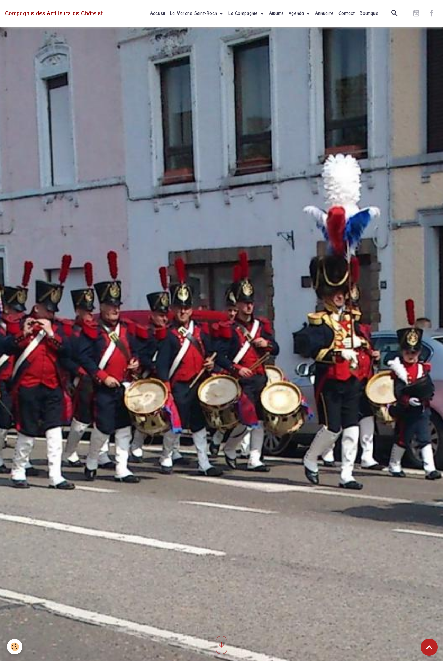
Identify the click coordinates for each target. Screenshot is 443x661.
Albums (276, 13)
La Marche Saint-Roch (194, 13)
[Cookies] (14, 646)
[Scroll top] (429, 647)
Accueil (157, 13)
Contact (346, 13)
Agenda (297, 13)
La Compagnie (244, 13)
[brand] (54, 13)
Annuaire (324, 13)
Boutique (369, 13)
